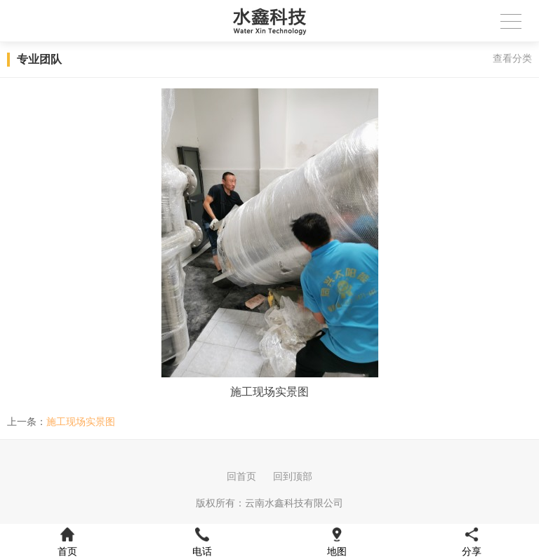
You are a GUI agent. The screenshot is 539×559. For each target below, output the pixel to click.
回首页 (241, 476)
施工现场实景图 (80, 421)
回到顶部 (292, 476)
